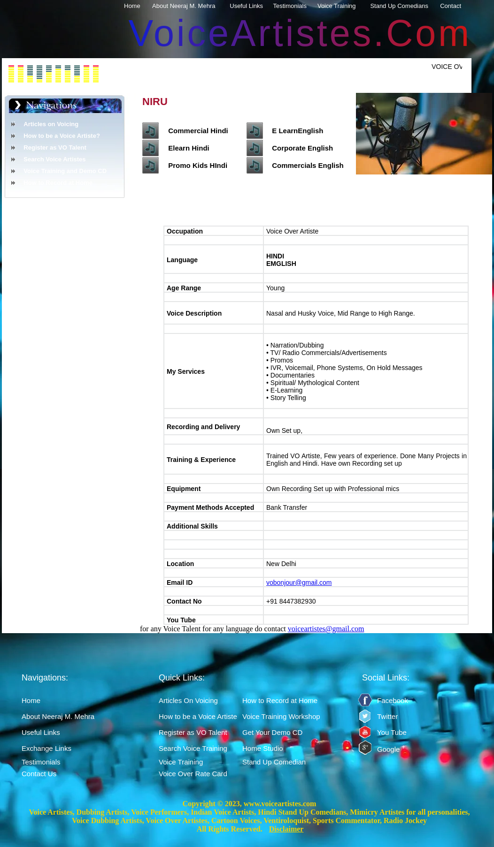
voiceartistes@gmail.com (326, 629)
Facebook (392, 700)
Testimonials (295, 5)
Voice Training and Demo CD (65, 170)
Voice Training (342, 5)
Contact (455, 5)
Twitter (387, 716)
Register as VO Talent (54, 147)
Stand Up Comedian (274, 762)
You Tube (392, 732)
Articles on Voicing (50, 124)
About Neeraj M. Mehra (188, 5)
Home (137, 5)
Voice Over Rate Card (193, 774)
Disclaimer (286, 829)
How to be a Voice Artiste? (61, 135)
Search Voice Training (193, 748)
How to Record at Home (58, 182)
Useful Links (251, 5)
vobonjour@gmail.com (299, 582)
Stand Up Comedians (405, 5)
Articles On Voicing (188, 700)
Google (391, 749)
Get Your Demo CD (272, 732)
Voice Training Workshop (281, 716)
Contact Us (39, 774)
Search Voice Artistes (54, 159)
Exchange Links (46, 748)
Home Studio (262, 748)
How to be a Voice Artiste (198, 716)
